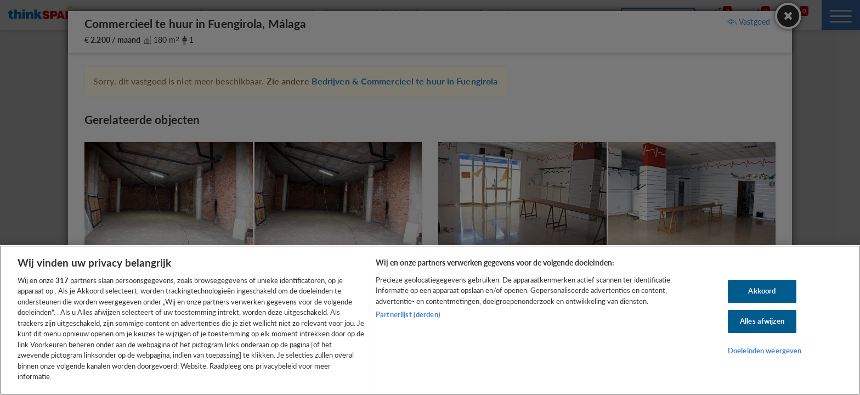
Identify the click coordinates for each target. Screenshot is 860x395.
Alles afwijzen (762, 321)
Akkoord (762, 291)
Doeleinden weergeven (765, 350)
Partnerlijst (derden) (408, 314)
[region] (430, 320)
